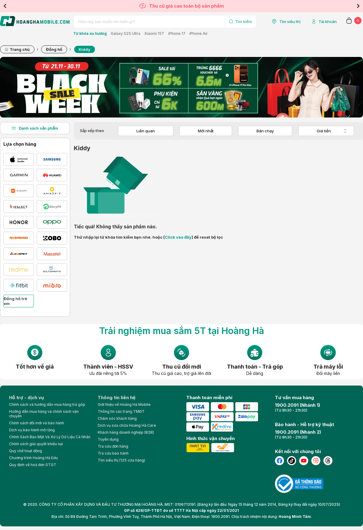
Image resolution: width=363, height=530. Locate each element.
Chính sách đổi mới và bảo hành (36, 423)
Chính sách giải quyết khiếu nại (36, 444)
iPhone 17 (176, 33)
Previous (5, 6)
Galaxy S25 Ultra (125, 33)
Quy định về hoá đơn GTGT (32, 464)
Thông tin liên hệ (117, 397)
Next (358, 6)
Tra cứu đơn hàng (113, 446)
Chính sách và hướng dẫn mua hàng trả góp (47, 404)
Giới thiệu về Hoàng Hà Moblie (124, 404)
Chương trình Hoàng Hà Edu (33, 457)
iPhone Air (198, 33)
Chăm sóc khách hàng (117, 418)
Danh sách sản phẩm (34, 128)
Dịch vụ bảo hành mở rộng (32, 430)
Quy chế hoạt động (25, 451)
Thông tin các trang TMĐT (121, 411)
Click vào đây (178, 237)
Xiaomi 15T (154, 33)
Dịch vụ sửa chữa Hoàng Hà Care (127, 425)
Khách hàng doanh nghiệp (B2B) (126, 432)
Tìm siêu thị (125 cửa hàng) (121, 460)
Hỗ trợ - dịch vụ (26, 397)
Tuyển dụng (108, 439)
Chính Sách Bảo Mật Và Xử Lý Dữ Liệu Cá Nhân (49, 437)
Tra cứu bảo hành (113, 453)
